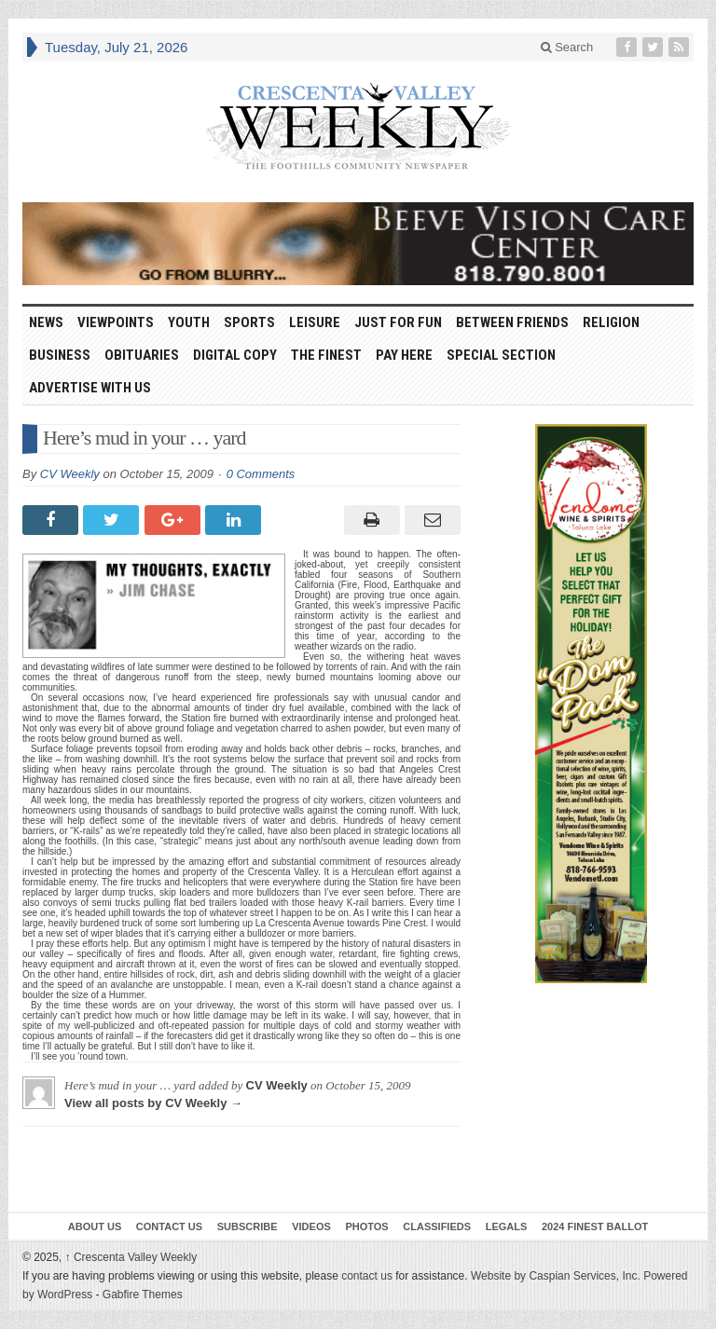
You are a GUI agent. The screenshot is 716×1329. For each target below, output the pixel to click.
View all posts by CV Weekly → (153, 1103)
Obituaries (141, 355)
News (46, 322)
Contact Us (169, 1226)
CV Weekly (70, 474)
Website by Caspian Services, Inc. (555, 1275)
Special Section (501, 355)
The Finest (326, 355)
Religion (611, 322)
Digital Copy (235, 355)
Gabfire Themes (143, 1294)
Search (567, 47)
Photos (366, 1226)
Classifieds (437, 1226)
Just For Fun (398, 322)
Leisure (314, 322)
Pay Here (404, 355)
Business (59, 355)
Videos (311, 1226)
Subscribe (247, 1226)
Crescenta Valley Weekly (131, 1257)
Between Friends (512, 322)
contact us (366, 1275)
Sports (249, 322)
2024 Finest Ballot (595, 1226)
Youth (189, 322)
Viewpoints (115, 322)
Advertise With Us (90, 387)
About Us (94, 1226)
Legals (507, 1226)
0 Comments (261, 474)
